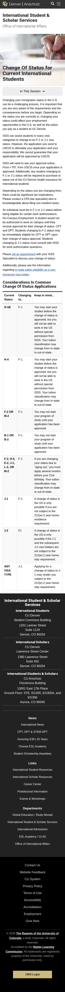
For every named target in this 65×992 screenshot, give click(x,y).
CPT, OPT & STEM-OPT (33, 731)
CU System (32, 879)
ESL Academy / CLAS (32, 836)
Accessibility (32, 900)
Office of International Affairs (25, 26)
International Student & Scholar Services (26, 18)
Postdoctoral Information (32, 791)
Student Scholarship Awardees (32, 753)
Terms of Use (32, 893)
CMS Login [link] (32, 974)
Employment (32, 914)
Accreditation (32, 907)
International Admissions (32, 829)
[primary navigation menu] (58, 4)
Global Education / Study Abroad (32, 814)
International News (32, 724)
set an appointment (23, 254)
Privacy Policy (32, 886)
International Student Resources (32, 769)
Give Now (32, 921)
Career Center (32, 784)
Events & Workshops (32, 798)
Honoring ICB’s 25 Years (32, 739)
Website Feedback (32, 872)
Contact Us (32, 865)
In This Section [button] (32, 91)
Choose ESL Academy (32, 746)
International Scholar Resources (32, 776)
